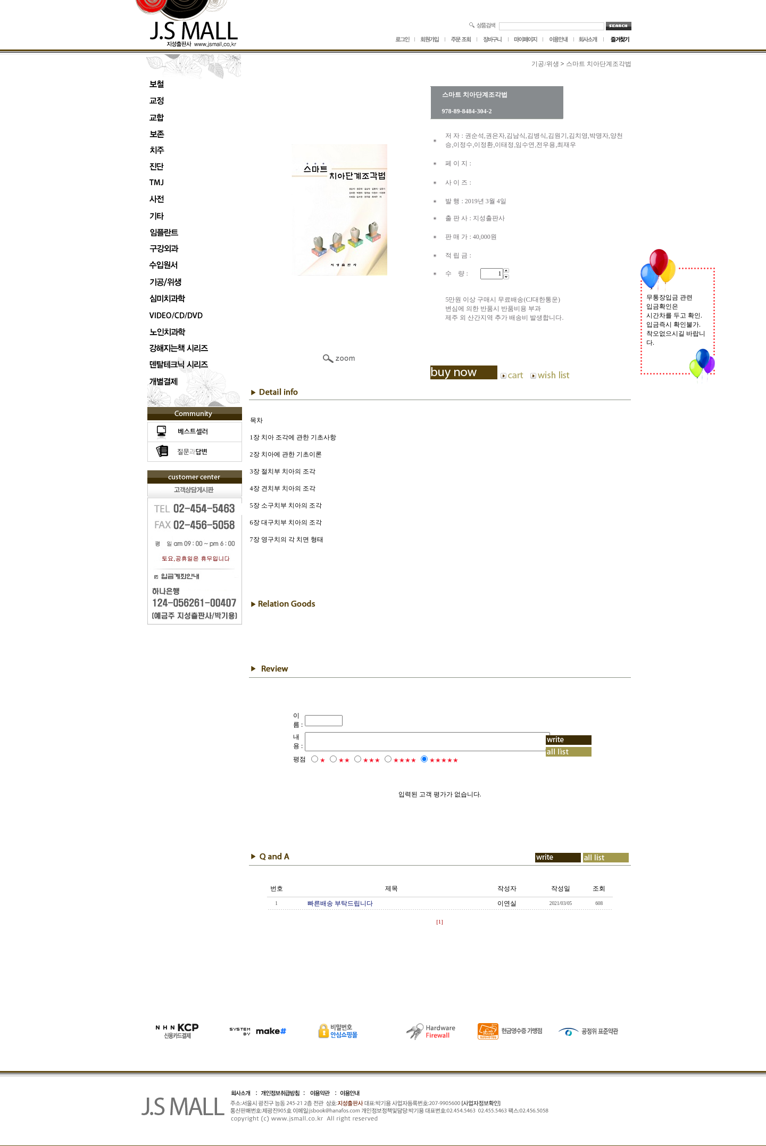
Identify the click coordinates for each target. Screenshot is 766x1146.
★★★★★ (429, 760)
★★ (330, 760)
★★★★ (390, 760)
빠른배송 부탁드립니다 (340, 903)
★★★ (357, 760)
